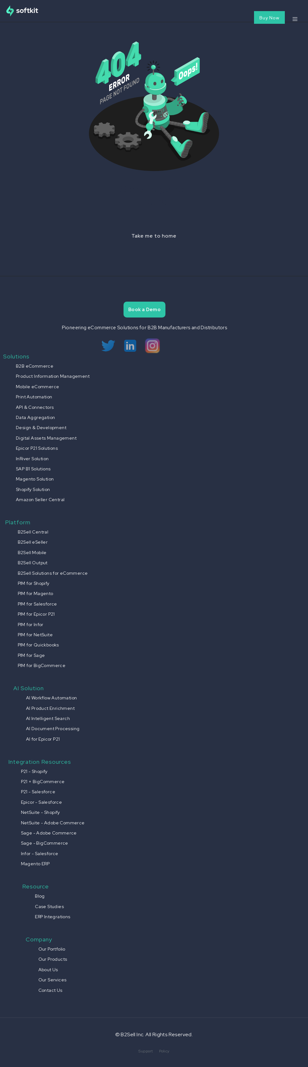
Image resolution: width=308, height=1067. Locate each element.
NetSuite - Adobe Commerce (53, 823)
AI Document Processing (53, 728)
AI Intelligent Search (48, 718)
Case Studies (49, 906)
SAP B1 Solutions (33, 469)
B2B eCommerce (34, 366)
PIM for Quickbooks (38, 645)
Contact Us (50, 990)
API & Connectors (35, 407)
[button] (295, 19)
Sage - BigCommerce (44, 843)
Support (145, 1051)
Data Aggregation (35, 417)
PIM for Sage (31, 655)
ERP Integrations (52, 917)
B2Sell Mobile (32, 552)
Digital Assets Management (46, 438)
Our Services (52, 980)
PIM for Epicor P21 (36, 614)
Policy (164, 1051)
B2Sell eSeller (33, 542)
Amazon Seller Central (40, 499)
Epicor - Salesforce (41, 802)
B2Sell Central (33, 532)
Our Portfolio (51, 949)
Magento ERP (35, 864)
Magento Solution (35, 479)
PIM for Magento (35, 593)
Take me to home (154, 235)
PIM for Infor (31, 624)
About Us (48, 969)
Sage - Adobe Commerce (49, 833)
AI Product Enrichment (50, 708)
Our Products (52, 959)
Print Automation (34, 397)
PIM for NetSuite (35, 635)
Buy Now (269, 18)
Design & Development (41, 427)
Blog (40, 896)
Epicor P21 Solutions (37, 448)
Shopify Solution (33, 489)
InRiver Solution (32, 458)
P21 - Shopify (34, 771)
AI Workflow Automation (51, 698)
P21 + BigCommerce (43, 781)
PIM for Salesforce (37, 604)
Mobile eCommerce (37, 386)
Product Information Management (53, 376)
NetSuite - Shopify (40, 812)
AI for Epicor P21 (43, 739)
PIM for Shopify (34, 583)
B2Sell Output (33, 563)
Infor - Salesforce (39, 853)
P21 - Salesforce (38, 792)
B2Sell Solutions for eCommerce (53, 573)
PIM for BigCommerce (42, 665)
